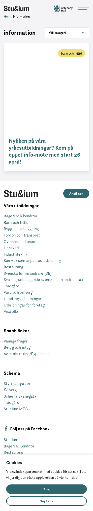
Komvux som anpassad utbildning (32, 260)
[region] (46, 482)
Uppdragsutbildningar (22, 298)
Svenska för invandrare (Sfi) (27, 273)
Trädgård (11, 286)
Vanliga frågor (16, 341)
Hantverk (12, 247)
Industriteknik (16, 254)
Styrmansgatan (17, 383)
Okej (46, 489)
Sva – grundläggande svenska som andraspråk (43, 279)
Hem (7, 16)
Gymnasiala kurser (20, 241)
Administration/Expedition (26, 353)
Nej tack (46, 501)
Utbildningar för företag (24, 305)
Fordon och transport (22, 235)
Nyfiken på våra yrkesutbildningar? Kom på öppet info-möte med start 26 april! (44, 151)
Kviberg (10, 389)
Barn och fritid (16, 222)
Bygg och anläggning (21, 228)
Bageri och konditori (21, 216)
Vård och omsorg (18, 292)
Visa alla (11, 311)
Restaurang (13, 267)
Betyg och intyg (17, 347)
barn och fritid (71, 53)
